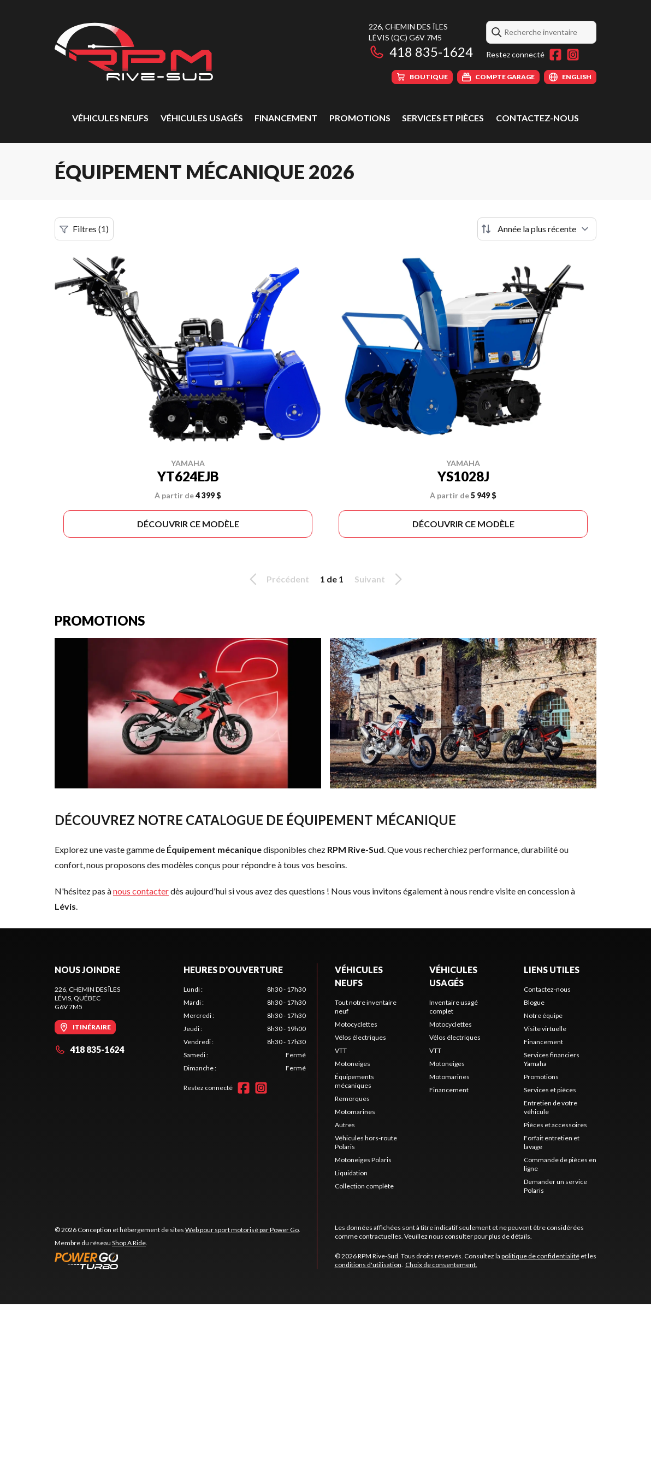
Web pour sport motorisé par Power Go (242, 1230)
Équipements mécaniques (354, 1081)
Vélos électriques (360, 1037)
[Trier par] (536, 228)
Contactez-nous (537, 118)
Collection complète (364, 1186)
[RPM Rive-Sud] (134, 53)
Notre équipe (543, 1015)
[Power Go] (177, 1260)
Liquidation (351, 1173)
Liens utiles (551, 969)
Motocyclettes (356, 1024)
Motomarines (355, 1112)
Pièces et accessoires (555, 1125)
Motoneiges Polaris (363, 1160)
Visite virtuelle (545, 1028)
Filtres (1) (84, 228)
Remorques (352, 1098)
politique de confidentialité (540, 1256)
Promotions (359, 118)
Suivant (380, 579)
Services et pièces (443, 118)
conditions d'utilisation (368, 1265)
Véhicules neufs (110, 118)
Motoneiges (352, 1063)
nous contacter (141, 891)
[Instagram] (572, 54)
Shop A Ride (129, 1243)
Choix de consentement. (441, 1265)
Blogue (534, 1002)
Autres (345, 1125)
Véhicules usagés (202, 118)
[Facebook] (555, 54)
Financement (286, 118)
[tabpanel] (245, 1029)
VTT (341, 1050)
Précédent (277, 579)
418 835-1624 (421, 52)
